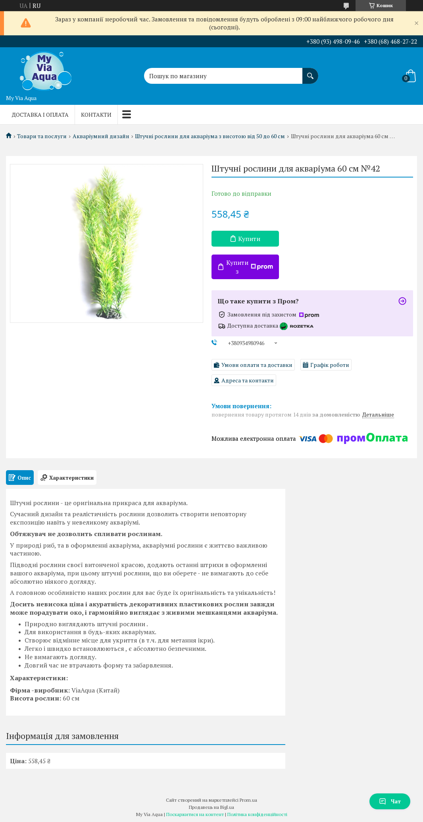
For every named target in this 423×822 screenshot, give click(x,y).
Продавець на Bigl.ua (211, 807)
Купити (249, 238)
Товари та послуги (42, 136)
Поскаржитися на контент (195, 814)
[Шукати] (310, 72)
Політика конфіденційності (257, 814)
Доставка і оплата (40, 114)
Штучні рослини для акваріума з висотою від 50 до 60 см (210, 136)
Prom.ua (248, 800)
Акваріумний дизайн (101, 136)
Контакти (96, 114)
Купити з (249, 267)
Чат (390, 801)
